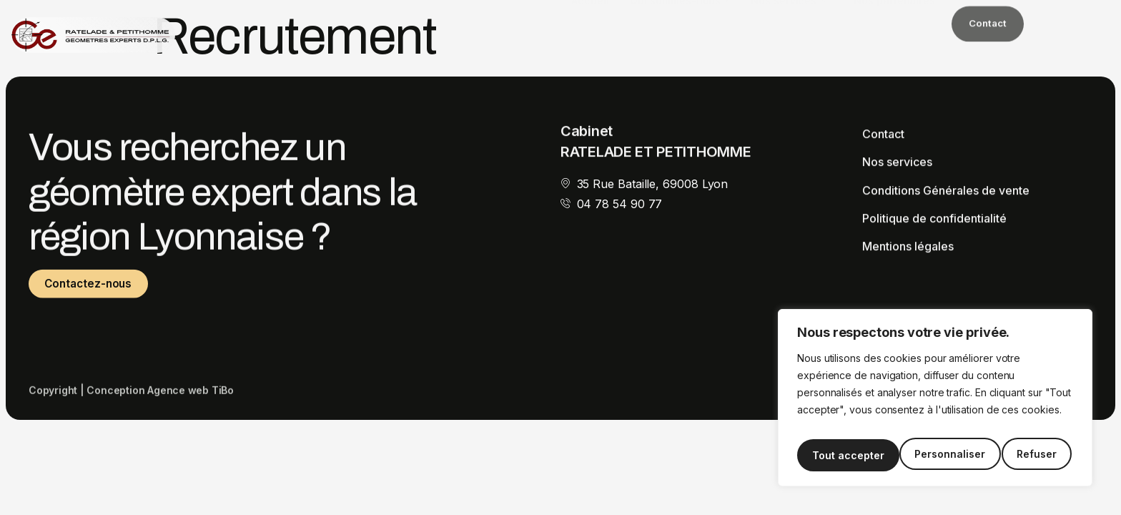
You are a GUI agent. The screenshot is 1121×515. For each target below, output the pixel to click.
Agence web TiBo (190, 398)
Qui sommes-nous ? (679, 22)
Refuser (934, 455)
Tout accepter (1023, 455)
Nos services (789, 22)
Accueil (589, 22)
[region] (935, 402)
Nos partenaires (894, 22)
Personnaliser (846, 455)
